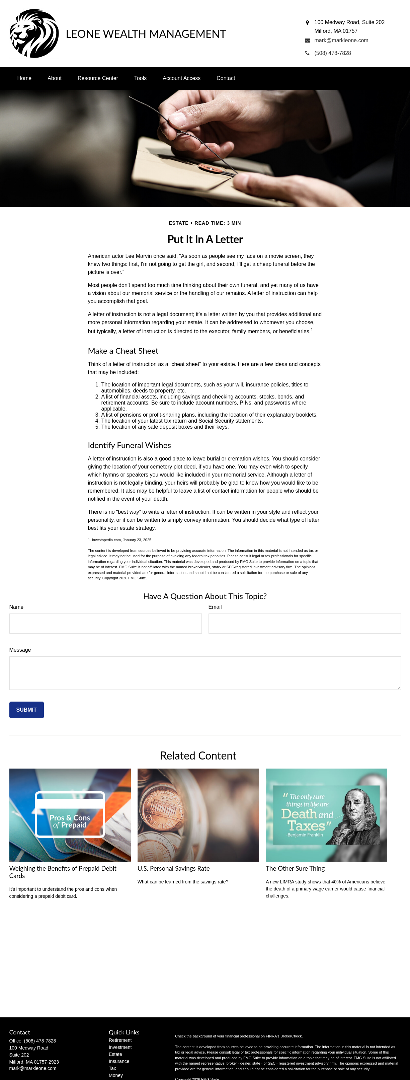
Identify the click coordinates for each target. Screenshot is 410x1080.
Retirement (120, 1040)
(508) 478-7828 (40, 1040)
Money (116, 1075)
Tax (112, 1068)
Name (16, 607)
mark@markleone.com (33, 1068)
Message (20, 650)
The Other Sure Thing (295, 868)
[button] (24, 78)
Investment (120, 1047)
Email (215, 607)
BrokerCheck (291, 1036)
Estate (115, 1054)
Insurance (119, 1061)
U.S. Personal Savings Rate (174, 868)
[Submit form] (26, 710)
